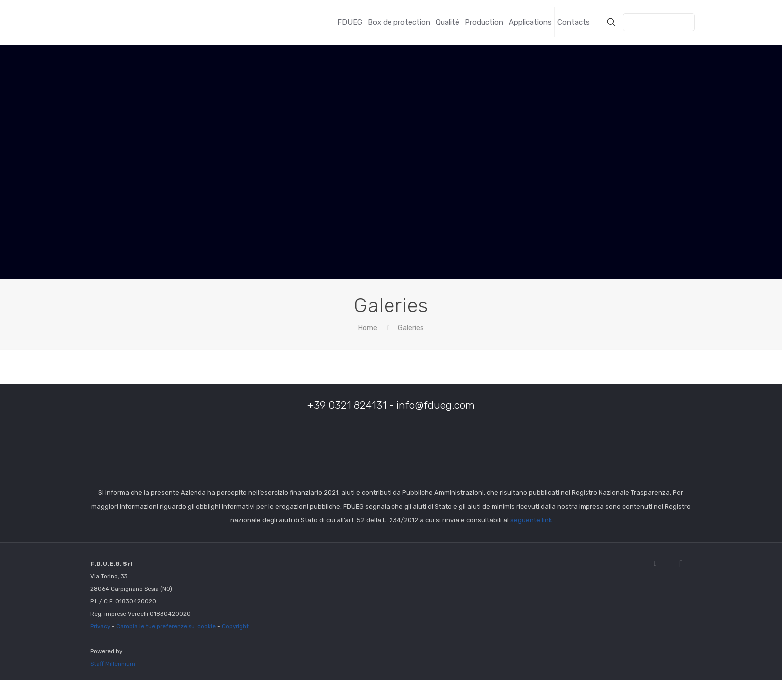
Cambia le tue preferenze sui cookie (166, 626)
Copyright (235, 626)
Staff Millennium (112, 663)
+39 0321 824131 (347, 405)
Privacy (100, 626)
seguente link (531, 520)
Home (367, 328)
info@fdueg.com (435, 405)
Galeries (411, 328)
